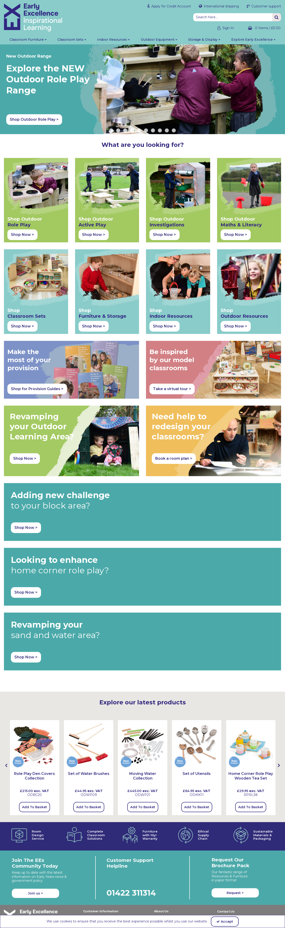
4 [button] (132, 130)
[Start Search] (276, 17)
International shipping (221, 6)
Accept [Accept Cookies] (224, 921)
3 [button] (125, 130)
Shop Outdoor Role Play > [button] (227, 119)
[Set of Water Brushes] (88, 774)
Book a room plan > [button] (173, 458)
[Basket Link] (261, 28)
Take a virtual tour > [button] (172, 389)
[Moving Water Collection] (142, 744)
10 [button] (173, 130)
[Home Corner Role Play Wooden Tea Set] (250, 744)
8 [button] (160, 130)
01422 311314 (131, 892)
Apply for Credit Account (170, 6)
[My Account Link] (221, 28)
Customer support (265, 6)
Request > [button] (235, 893)
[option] (34, 767)
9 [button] (167, 130)
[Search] (232, 17)
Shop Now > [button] (22, 234)
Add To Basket (34, 807)
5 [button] (139, 130)
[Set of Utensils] (196, 744)
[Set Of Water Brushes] (88, 744)
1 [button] (111, 130)
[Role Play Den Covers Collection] (34, 744)
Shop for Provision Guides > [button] (37, 389)
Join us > (35, 893)
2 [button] (118, 130)
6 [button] (146, 130)
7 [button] (153, 130)
